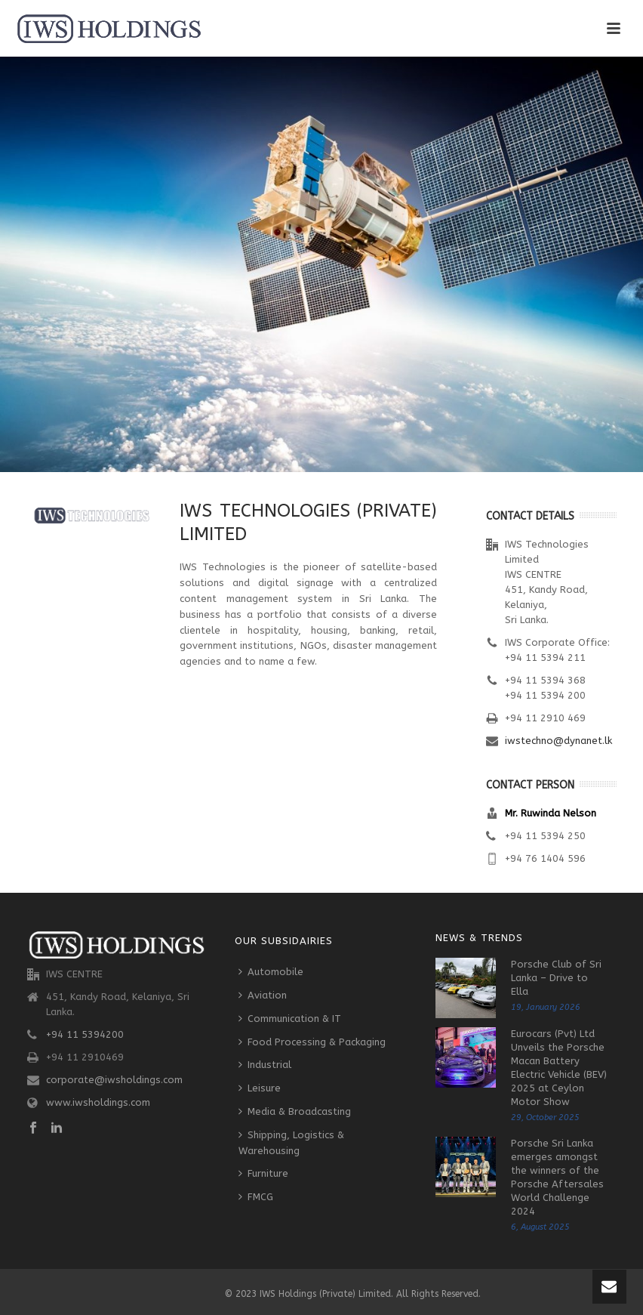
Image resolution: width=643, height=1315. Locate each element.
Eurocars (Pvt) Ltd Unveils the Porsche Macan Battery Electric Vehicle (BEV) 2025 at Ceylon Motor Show (559, 1067)
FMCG (255, 1196)
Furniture (263, 1173)
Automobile (270, 971)
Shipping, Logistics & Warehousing (291, 1142)
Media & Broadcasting (294, 1111)
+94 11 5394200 (85, 1034)
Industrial (264, 1064)
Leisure (259, 1088)
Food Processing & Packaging (312, 1042)
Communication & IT (289, 1018)
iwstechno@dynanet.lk (558, 740)
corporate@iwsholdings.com (114, 1079)
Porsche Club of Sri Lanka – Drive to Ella (556, 977)
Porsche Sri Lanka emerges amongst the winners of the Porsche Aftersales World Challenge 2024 (557, 1177)
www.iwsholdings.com (98, 1102)
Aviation (262, 995)
